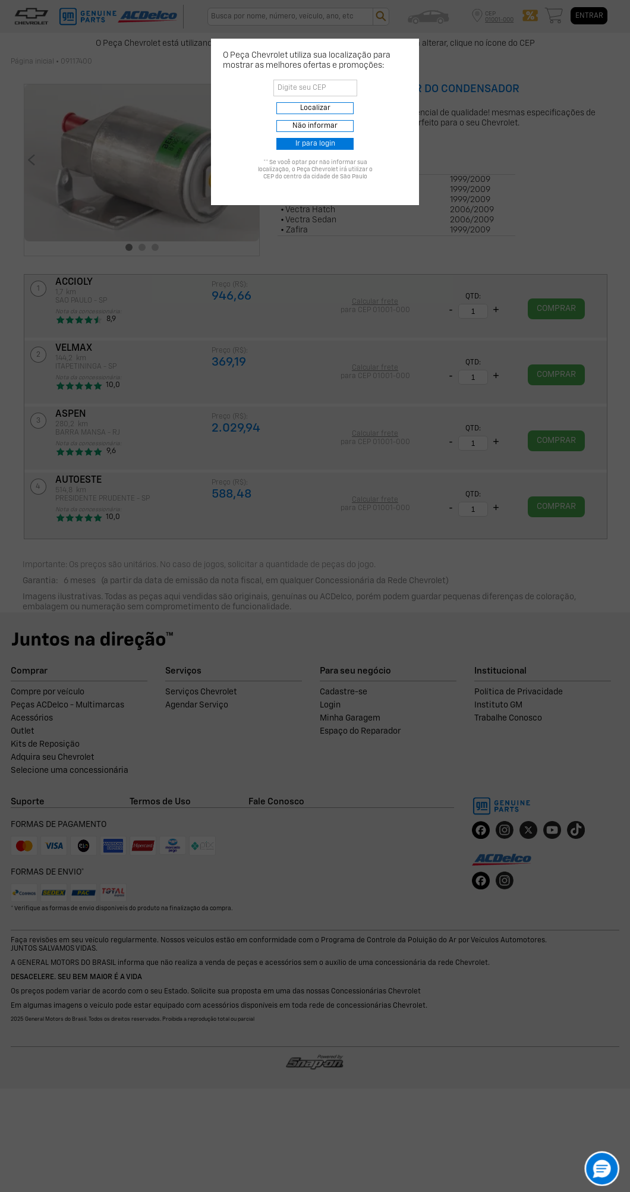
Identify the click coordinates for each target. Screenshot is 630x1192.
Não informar (315, 126)
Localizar (315, 108)
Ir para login (315, 143)
